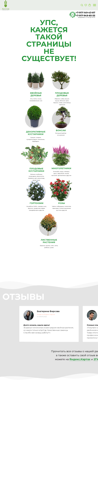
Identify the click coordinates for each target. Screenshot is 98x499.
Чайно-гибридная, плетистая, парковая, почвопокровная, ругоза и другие (61, 208)
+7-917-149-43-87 (85, 12)
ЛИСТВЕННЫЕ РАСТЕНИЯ (49, 241)
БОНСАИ (61, 130)
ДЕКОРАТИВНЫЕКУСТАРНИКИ (35, 132)
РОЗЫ (61, 203)
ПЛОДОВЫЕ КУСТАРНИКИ (36, 169)
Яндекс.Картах (79, 359)
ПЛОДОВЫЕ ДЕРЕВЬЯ (62, 94)
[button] (82, 5)
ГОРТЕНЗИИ (36, 203)
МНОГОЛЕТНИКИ (61, 168)
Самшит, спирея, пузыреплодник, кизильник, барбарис (35, 139)
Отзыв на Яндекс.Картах (46, 314)
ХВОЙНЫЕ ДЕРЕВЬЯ (36, 94)
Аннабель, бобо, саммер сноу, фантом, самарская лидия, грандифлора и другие (36, 208)
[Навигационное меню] (94, 5)
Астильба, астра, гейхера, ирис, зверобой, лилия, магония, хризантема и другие (61, 173)
